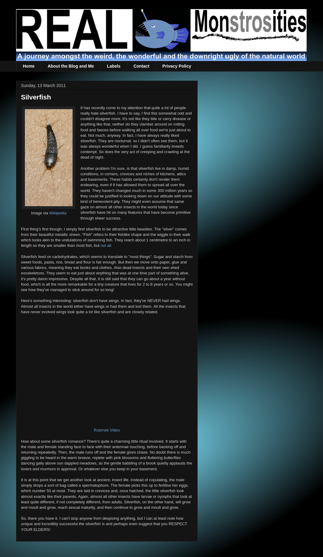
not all (105, 245)
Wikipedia (57, 213)
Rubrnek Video (107, 430)
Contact (141, 66)
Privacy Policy (176, 66)
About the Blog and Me (71, 66)
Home (29, 66)
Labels (113, 66)
